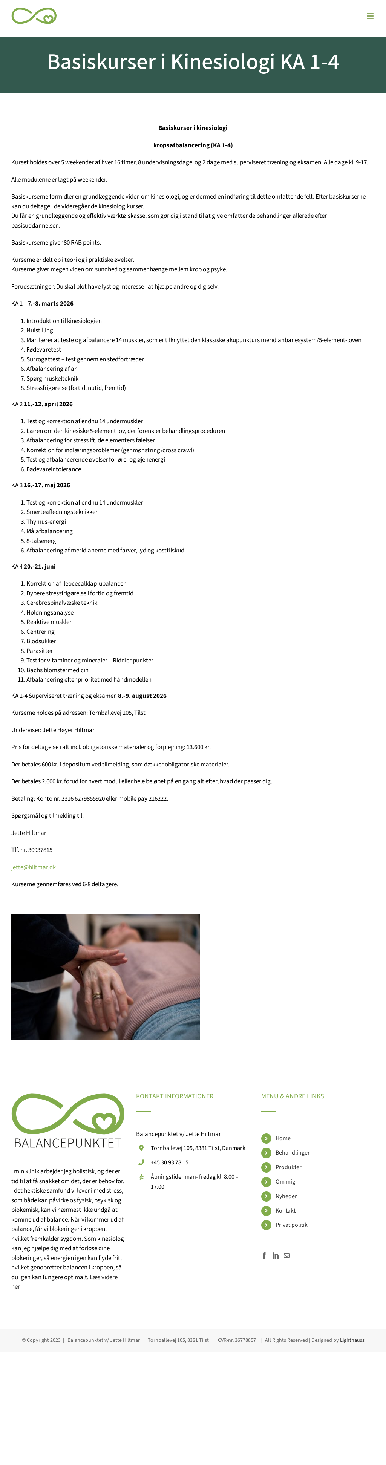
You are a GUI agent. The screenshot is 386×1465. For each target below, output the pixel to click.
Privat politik (292, 1225)
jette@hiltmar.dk (33, 867)
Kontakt (286, 1211)
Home (283, 1138)
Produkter (289, 1167)
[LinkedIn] (276, 1255)
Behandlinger (293, 1152)
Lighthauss (352, 1340)
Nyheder (286, 1196)
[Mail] (287, 1255)
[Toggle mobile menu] (371, 16)
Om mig (285, 1182)
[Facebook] (264, 1255)
